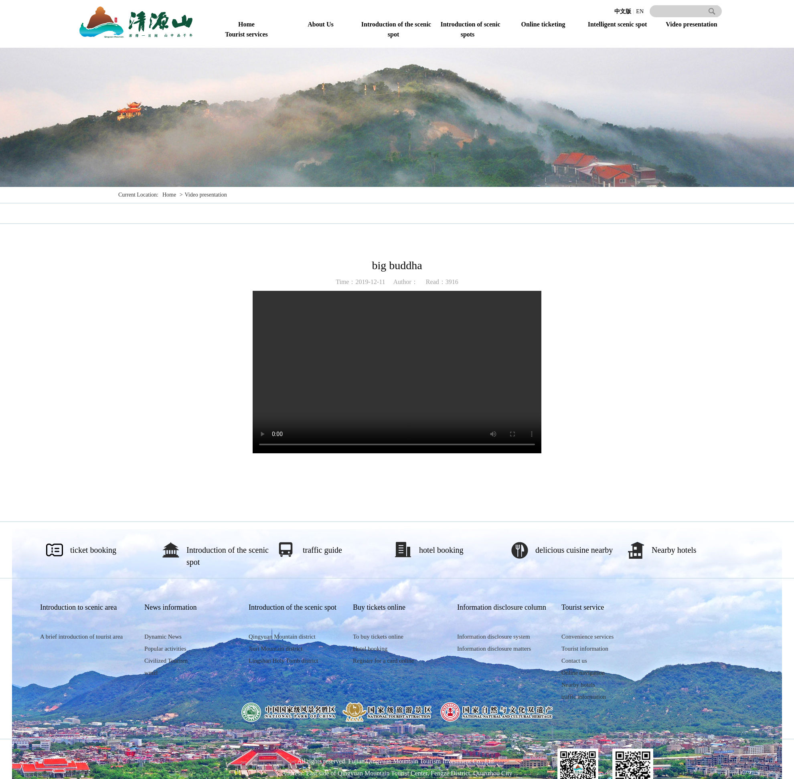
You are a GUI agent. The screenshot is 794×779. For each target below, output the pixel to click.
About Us (320, 24)
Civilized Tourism (166, 660)
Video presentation (691, 24)
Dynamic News (163, 636)
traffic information (583, 697)
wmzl (151, 672)
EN (640, 11)
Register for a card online (383, 660)
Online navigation (583, 672)
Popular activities (165, 648)
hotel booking (441, 550)
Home (246, 24)
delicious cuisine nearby (574, 550)
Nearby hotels (674, 550)
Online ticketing (543, 24)
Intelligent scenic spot (617, 24)
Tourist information (584, 648)
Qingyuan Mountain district (282, 636)
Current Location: (138, 195)
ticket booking (93, 550)
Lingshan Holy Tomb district (283, 660)
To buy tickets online (378, 636)
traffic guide (322, 550)
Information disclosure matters (494, 648)
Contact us (574, 660)
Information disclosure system (493, 636)
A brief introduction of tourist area (81, 636)
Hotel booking (370, 648)
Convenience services (587, 636)
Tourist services (246, 34)
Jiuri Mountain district (275, 648)
